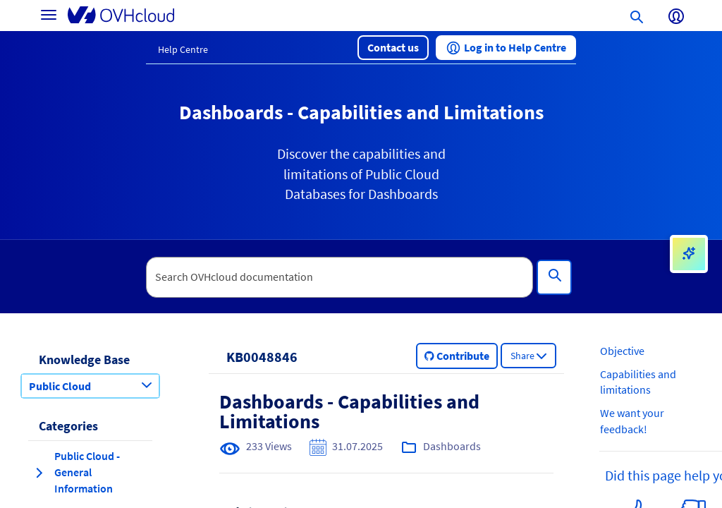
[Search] (554, 277)
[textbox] (339, 277)
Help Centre (183, 49)
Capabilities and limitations (638, 382)
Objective (622, 351)
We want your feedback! (632, 421)
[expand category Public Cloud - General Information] (39, 473)
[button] (393, 47)
